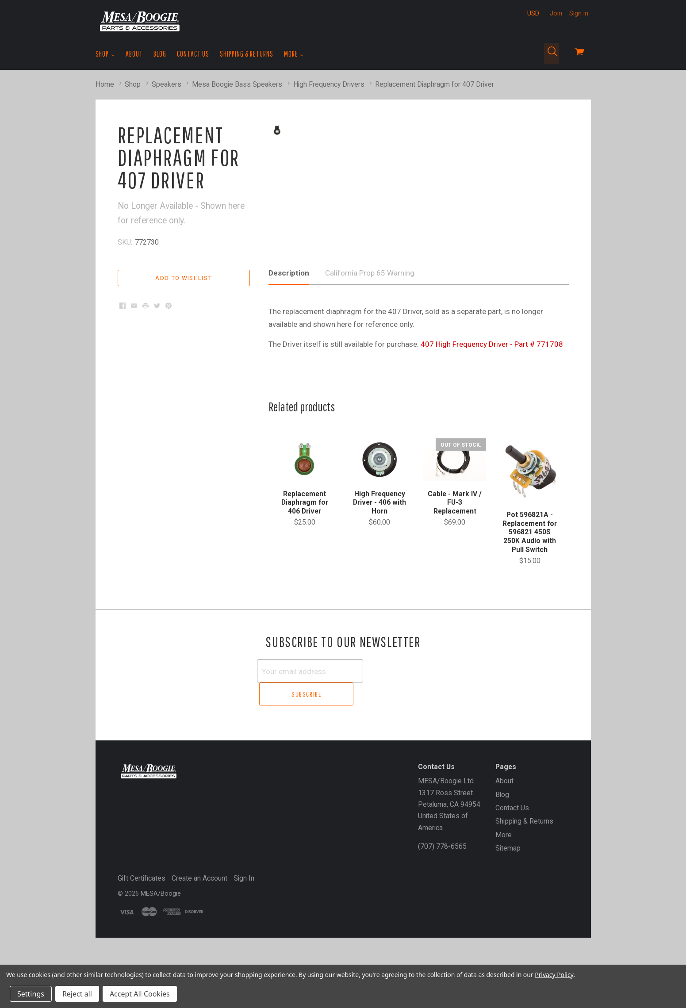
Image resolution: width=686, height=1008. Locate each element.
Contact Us (193, 54)
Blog (159, 54)
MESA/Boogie (161, 946)
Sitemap (508, 901)
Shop (105, 54)
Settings (30, 994)
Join (556, 13)
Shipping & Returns (246, 54)
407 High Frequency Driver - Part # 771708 (492, 421)
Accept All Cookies (140, 994)
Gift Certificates (141, 931)
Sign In (244, 931)
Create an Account (199, 931)
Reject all (77, 994)
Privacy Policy (554, 974)
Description (288, 349)
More (294, 54)
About (134, 54)
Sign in (578, 13)
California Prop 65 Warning (369, 349)
